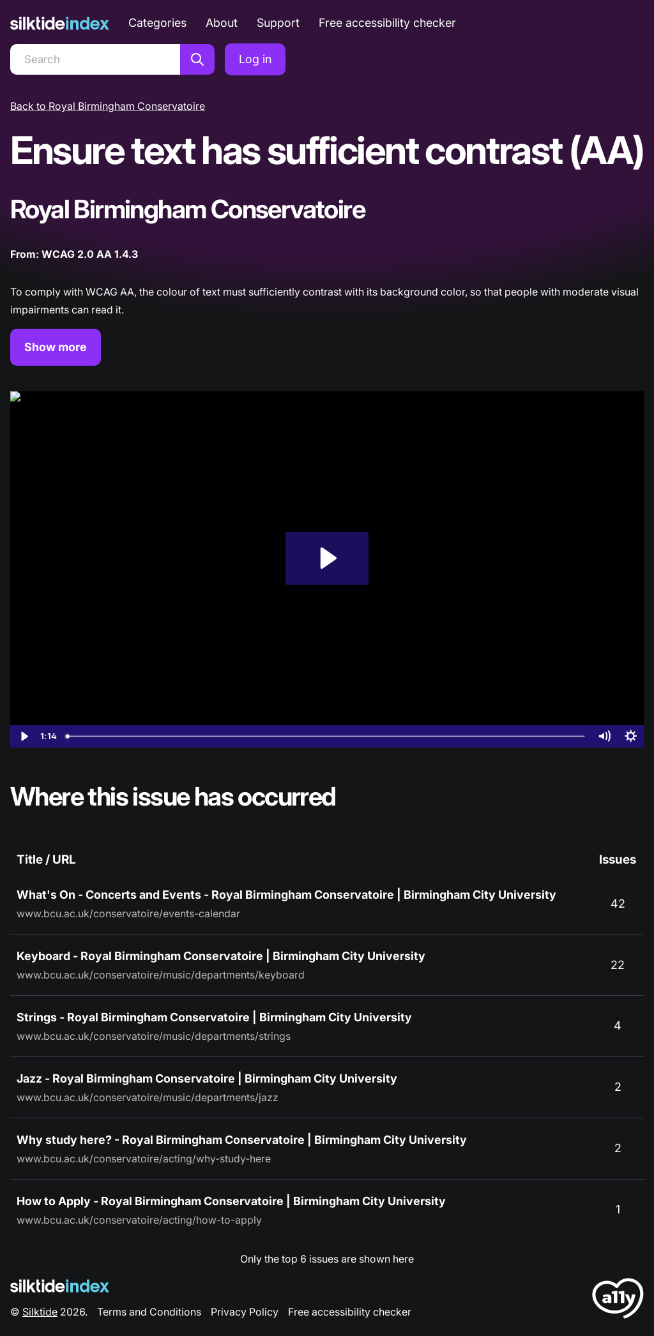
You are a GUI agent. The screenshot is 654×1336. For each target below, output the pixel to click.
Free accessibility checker (387, 22)
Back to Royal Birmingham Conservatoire (107, 106)
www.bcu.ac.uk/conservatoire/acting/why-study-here (144, 1158)
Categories (157, 22)
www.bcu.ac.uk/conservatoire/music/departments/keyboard (161, 974)
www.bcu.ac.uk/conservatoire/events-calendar (128, 913)
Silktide (39, 1311)
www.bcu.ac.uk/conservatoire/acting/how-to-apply (139, 1219)
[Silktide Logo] (59, 1286)
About (222, 22)
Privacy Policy (244, 1311)
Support (278, 22)
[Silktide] (59, 23)
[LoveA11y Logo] (618, 1300)
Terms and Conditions (149, 1311)
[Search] (95, 59)
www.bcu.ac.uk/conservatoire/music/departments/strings (154, 1036)
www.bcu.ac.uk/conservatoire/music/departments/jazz (147, 1097)
